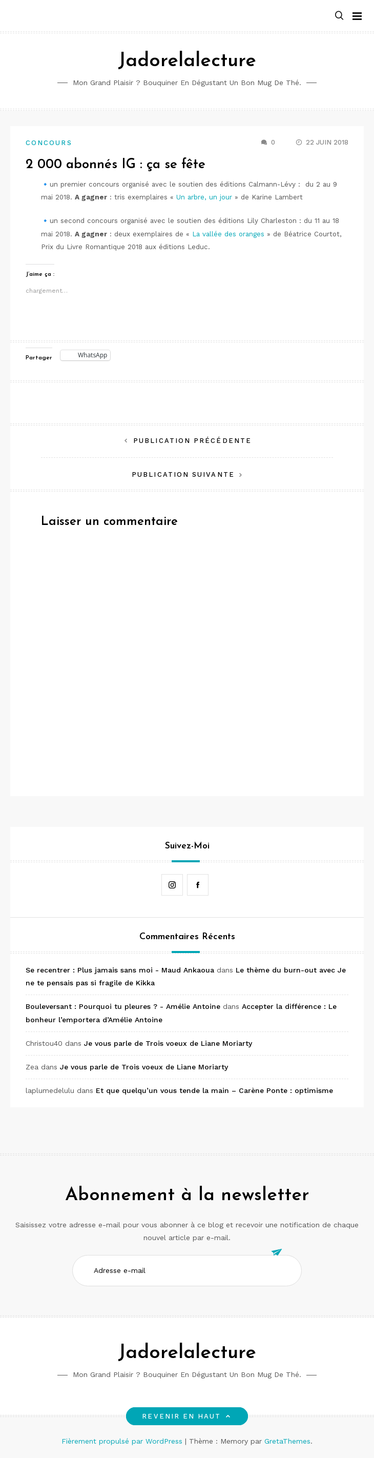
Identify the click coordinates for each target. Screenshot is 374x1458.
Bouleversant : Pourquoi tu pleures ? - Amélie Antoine (123, 1006)
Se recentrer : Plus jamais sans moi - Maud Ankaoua (120, 970)
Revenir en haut (187, 1416)
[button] (339, 16)
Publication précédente (192, 440)
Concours (49, 143)
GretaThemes (287, 1441)
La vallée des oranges (228, 234)
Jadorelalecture (187, 61)
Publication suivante (183, 474)
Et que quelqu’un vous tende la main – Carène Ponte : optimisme (214, 1090)
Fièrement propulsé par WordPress (123, 1441)
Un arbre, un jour (204, 197)
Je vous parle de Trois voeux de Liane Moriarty (168, 1043)
